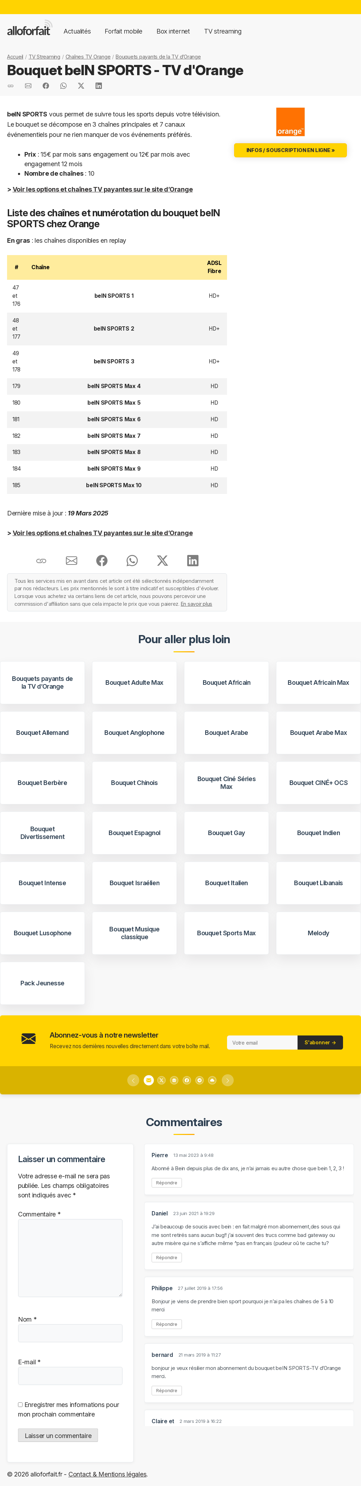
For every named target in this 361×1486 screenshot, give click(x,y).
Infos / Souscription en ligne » (290, 150)
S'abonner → (320, 1042)
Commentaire (39, 1214)
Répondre (166, 1182)
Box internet (173, 31)
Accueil (15, 57)
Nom (27, 1319)
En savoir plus (196, 604)
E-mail (29, 1362)
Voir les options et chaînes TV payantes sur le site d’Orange (103, 189)
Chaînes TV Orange (88, 57)
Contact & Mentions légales (107, 1474)
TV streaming (222, 31)
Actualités (77, 31)
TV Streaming (44, 57)
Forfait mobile (123, 31)
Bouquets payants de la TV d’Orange (158, 57)
